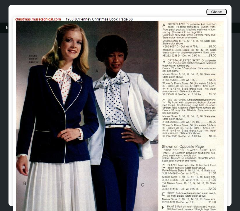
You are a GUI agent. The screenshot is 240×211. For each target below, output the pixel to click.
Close (216, 12)
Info (9, 27)
